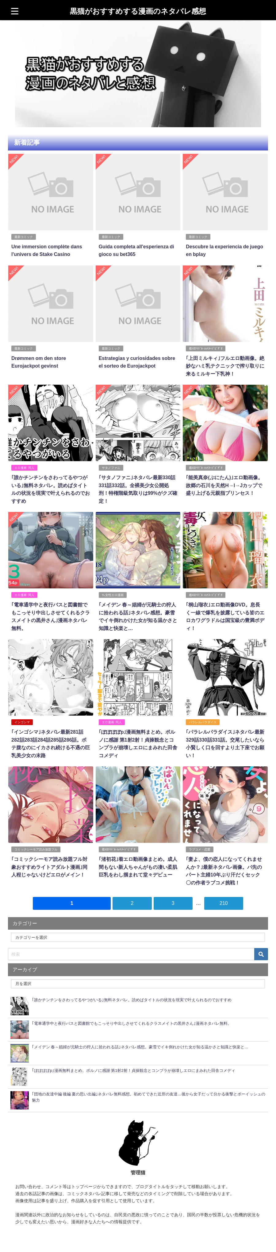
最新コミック (23, 236)
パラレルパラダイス (203, 722)
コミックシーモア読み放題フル (35, 849)
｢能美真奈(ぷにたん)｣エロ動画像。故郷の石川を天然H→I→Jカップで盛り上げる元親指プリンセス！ (224, 485)
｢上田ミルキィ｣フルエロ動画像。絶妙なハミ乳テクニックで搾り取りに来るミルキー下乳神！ (225, 366)
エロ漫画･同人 (24, 467)
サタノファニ (111, 467)
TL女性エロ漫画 (113, 595)
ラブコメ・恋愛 (199, 849)
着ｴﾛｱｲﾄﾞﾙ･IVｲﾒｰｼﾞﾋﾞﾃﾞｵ (205, 348)
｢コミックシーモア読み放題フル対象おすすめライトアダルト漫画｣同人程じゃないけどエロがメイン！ (49, 867)
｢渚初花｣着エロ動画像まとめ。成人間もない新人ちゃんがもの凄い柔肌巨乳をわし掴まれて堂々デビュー (138, 867)
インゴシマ (22, 722)
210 (224, 903)
